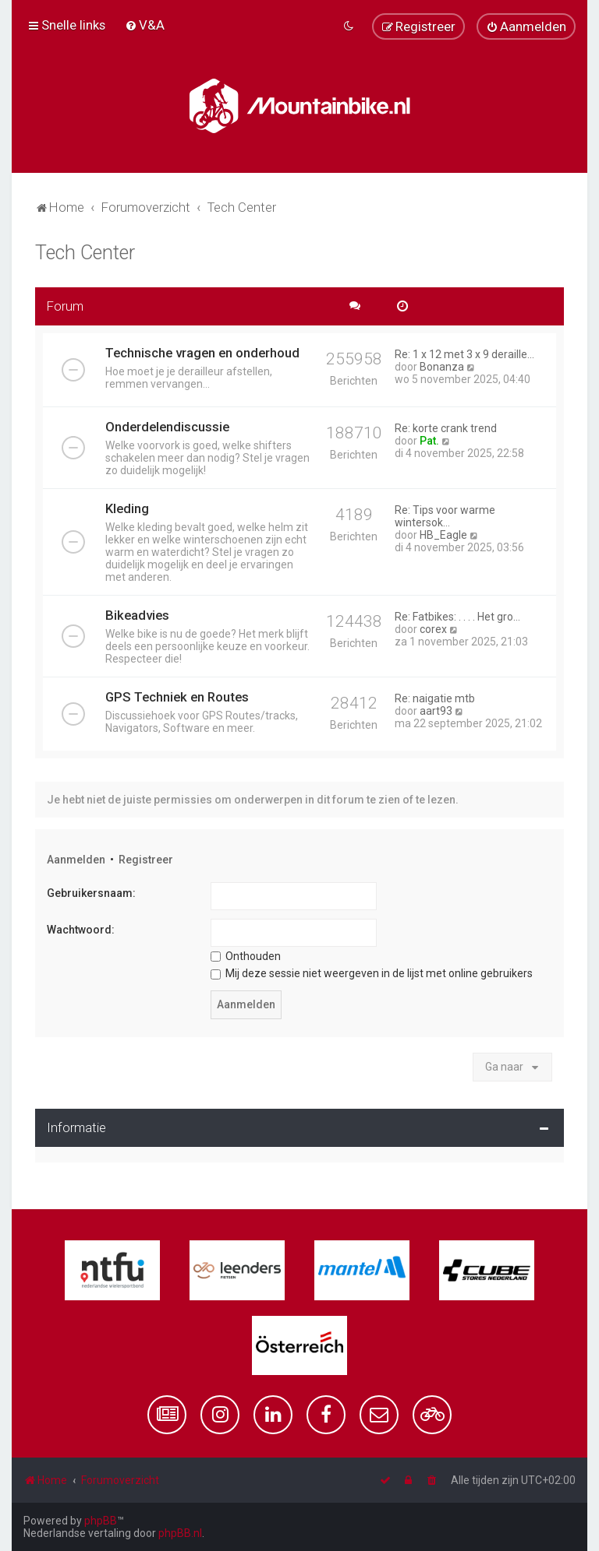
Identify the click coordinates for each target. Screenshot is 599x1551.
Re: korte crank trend (446, 428)
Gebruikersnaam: (91, 893)
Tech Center (85, 252)
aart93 (436, 711)
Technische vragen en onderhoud (202, 352)
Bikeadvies (137, 615)
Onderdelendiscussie (167, 426)
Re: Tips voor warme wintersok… (445, 516)
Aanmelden (76, 859)
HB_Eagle (443, 535)
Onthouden (246, 956)
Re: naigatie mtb (435, 698)
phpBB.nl (180, 1533)
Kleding (127, 508)
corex (433, 629)
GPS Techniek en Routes (177, 697)
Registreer (146, 859)
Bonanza (442, 366)
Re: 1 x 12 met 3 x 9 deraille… (464, 354)
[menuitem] (144, 25)
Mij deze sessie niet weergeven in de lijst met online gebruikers (372, 973)
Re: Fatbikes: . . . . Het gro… (457, 616)
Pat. (429, 440)
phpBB (100, 1520)
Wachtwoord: (81, 929)
